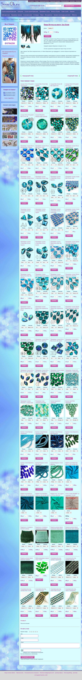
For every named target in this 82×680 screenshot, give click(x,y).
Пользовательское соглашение (32, 673)
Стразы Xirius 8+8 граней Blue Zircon (71, 85)
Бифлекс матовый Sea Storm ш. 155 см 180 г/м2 (27, 494)
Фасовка (30, 101)
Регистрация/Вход (68, 673)
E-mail (22, 638)
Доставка (72, 1)
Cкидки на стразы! (9, 89)
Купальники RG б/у (44, 1)
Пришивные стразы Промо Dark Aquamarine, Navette (72, 307)
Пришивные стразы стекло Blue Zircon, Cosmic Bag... (55, 210)
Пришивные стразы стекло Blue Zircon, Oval (72, 177)
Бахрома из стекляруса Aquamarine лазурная (41, 528)
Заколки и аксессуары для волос (62, 15)
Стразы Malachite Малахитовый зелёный (41, 115)
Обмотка (74, 15)
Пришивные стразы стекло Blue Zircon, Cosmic (40, 243)
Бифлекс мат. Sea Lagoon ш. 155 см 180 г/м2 (57, 494)
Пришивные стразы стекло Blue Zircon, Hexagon (72, 210)
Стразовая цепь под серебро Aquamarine (56, 559)
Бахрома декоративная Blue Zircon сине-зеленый (72, 528)
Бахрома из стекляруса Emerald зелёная (27, 528)
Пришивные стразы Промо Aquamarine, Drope (57, 275)
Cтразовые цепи (27, 15)
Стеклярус (36, 15)
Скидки (37, 1)
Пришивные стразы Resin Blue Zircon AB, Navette (27, 371)
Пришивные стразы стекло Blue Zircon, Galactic (26, 243)
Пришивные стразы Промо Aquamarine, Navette (72, 275)
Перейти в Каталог (8, 56)
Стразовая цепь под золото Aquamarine (70, 590)
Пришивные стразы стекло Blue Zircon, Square (40, 210)
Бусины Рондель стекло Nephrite (57, 463)
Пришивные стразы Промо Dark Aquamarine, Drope (57, 308)
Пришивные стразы (45, 11)
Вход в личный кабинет (10, 673)
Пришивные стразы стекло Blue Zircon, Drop (41, 177)
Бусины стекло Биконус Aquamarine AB (41, 432)
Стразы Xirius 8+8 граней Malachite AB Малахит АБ (72, 115)
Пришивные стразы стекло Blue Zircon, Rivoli (27, 177)
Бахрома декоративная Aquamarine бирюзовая (57, 528)
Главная (3, 19)
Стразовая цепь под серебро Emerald (70, 559)
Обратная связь (19, 673)
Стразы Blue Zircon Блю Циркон (41, 85)
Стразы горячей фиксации (31, 11)
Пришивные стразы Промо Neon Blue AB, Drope (56, 243)
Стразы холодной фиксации (9, 11)
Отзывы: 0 (23, 620)
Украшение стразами (55, 1)
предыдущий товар (27, 76)
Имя (21, 634)
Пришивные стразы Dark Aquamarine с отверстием (72, 371)
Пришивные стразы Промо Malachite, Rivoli (27, 340)
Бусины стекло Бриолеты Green (71, 432)
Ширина (30, 544)
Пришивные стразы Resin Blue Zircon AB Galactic (42, 371)
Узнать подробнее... (9, 98)
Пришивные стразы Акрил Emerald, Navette (57, 371)
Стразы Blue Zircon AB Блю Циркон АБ (56, 85)
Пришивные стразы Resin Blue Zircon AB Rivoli (42, 340)
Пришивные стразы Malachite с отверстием (27, 402)
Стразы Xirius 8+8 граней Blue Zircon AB (27, 115)
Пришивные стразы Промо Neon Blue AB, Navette (26, 275)
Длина (45, 28)
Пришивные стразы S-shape (9, 131)
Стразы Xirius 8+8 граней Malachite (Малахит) (57, 115)
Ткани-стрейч (64, 11)
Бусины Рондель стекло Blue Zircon (41, 463)
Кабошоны (20, 11)
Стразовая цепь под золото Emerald (40, 590)
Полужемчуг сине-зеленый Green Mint (40, 402)
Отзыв (22, 642)
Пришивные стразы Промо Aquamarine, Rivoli (42, 275)
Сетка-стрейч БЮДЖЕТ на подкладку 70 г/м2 (72, 494)
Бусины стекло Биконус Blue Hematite (56, 432)
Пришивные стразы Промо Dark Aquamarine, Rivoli (41, 308)
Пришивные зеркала (16, 15)
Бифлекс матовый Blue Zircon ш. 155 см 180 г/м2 (42, 494)
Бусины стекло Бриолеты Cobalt (27, 463)
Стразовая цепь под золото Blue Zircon (56, 590)
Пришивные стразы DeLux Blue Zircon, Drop (42, 146)
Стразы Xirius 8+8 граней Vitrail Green (27, 85)
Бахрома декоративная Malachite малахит (27, 559)
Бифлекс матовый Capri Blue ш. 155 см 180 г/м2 (71, 463)
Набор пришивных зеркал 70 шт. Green (42, 559)
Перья (41, 15)
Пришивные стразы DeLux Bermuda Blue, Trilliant (27, 146)
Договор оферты (59, 673)
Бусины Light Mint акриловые (70, 402)
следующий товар (73, 76)
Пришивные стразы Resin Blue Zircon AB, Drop (71, 340)
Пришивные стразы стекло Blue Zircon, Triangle (26, 210)
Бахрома (72, 11)
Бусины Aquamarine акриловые (55, 402)
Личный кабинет (65, 1)
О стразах (31, 1)
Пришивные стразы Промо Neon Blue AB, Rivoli (72, 242)
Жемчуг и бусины (55, 11)
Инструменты (48, 15)
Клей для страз (6, 15)
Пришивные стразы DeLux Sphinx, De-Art (72, 146)
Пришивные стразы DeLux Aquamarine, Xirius (57, 146)
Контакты (78, 1)
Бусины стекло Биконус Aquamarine (26, 432)
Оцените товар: (24, 631)
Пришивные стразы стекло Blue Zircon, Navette (55, 178)
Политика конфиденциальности (47, 673)
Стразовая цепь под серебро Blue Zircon (26, 590)
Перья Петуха (14, 19)
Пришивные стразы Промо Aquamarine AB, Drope (26, 308)
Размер (23, 101)
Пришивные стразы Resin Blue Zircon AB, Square (57, 340)
